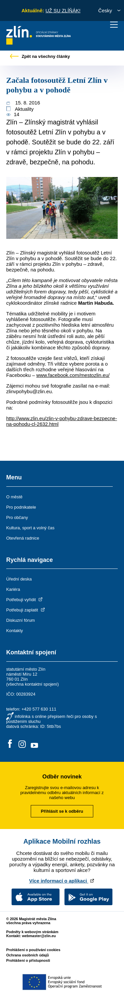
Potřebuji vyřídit (25, 599)
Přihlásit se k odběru (62, 811)
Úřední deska (19, 579)
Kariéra (13, 589)
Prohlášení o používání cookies (33, 950)
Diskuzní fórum (20, 620)
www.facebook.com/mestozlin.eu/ (73, 375)
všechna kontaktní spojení (32, 684)
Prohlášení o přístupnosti (28, 960)
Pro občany (17, 517)
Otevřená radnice (22, 538)
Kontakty (14, 630)
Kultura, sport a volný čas (30, 527)
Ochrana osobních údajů (27, 955)
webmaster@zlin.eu (39, 936)
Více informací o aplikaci (62, 881)
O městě (14, 496)
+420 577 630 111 (38, 709)
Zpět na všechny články (40, 56)
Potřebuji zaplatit (26, 609)
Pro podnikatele (21, 507)
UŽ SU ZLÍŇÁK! (62, 10)
